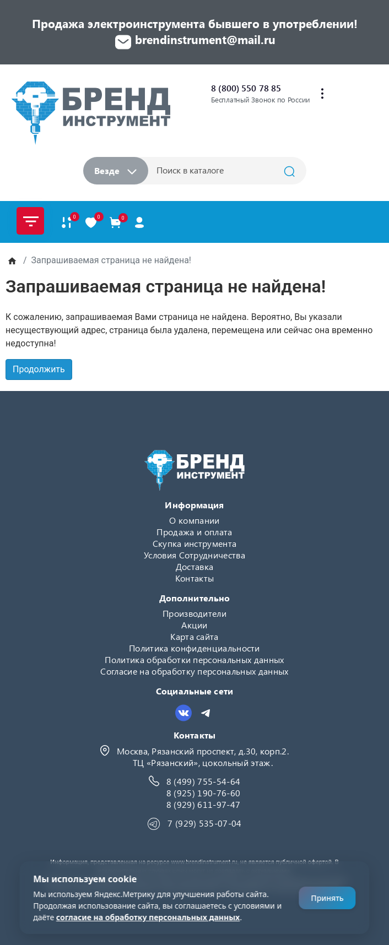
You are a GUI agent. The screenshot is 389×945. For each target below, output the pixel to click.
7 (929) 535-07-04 (204, 823)
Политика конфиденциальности (194, 648)
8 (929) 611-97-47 (203, 804)
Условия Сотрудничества (194, 555)
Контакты (194, 578)
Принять (327, 898)
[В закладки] (91, 222)
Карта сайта (194, 636)
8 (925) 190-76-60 (203, 793)
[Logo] (90, 112)
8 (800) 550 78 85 (246, 88)
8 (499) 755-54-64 (203, 781)
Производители (194, 613)
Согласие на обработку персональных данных (194, 671)
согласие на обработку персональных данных (148, 917)
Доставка (195, 566)
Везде (115, 170)
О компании (194, 520)
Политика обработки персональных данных (194, 659)
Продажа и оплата (194, 531)
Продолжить (39, 369)
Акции (194, 625)
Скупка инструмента (195, 543)
